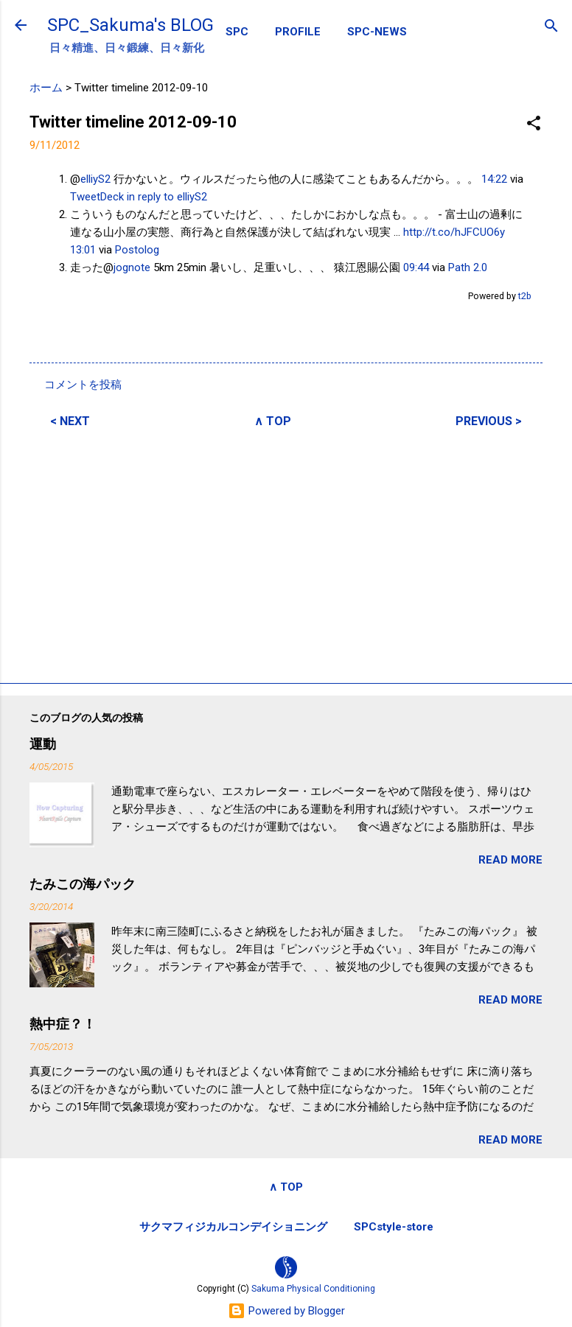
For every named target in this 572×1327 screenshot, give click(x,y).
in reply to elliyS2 (167, 196)
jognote (132, 267)
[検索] (551, 26)
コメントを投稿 (83, 384)
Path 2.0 (467, 267)
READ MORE (510, 859)
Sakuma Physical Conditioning (313, 1289)
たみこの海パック (82, 884)
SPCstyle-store (393, 1226)
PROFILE (298, 31)
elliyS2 (95, 179)
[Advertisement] (286, 553)
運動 (42, 744)
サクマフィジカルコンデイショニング (233, 1226)
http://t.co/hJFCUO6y (454, 232)
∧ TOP (272, 421)
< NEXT (70, 421)
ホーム (46, 87)
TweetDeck (97, 196)
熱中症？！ (62, 1024)
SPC (237, 31)
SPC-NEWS (377, 31)
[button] (534, 124)
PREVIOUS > (489, 421)
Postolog (137, 249)
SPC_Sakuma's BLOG (130, 25)
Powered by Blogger (286, 1310)
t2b (524, 295)
